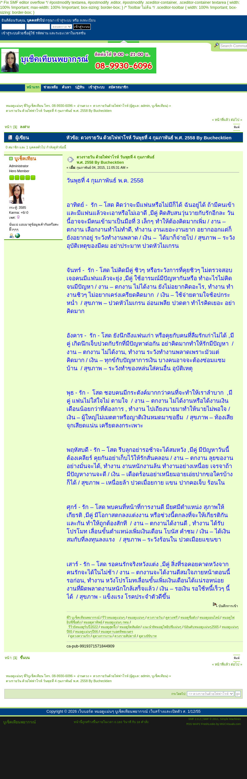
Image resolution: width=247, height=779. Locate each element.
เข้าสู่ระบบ (63, 20)
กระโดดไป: (178, 694)
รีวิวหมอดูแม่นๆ (114, 617)
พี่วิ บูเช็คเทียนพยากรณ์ (84, 617)
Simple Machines (230, 719)
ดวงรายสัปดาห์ (125, 636)
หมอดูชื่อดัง (189, 617)
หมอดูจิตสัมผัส (130, 627)
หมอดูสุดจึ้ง (109, 627)
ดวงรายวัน (155, 617)
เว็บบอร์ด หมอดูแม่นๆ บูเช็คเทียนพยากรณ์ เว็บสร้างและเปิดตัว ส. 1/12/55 (139, 711)
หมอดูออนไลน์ (209, 617)
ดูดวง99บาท (148, 636)
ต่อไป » (236, 120)
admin (145, 105)
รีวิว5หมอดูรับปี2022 (83, 627)
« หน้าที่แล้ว (221, 120)
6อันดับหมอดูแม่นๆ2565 (201, 627)
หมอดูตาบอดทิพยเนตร (116, 631)
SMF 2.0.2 (194, 719)
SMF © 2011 (211, 719)
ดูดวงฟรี (172, 617)
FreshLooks (208, 724)
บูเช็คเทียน (159, 105)
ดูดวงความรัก (80, 636)
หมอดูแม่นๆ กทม (117, 622)
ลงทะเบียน (88, 20)
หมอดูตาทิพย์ (93, 622)
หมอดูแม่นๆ (136, 617)
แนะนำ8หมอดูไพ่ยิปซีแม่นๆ (163, 627)
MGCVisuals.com (230, 724)
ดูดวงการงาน (103, 636)
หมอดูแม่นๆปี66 (87, 631)
